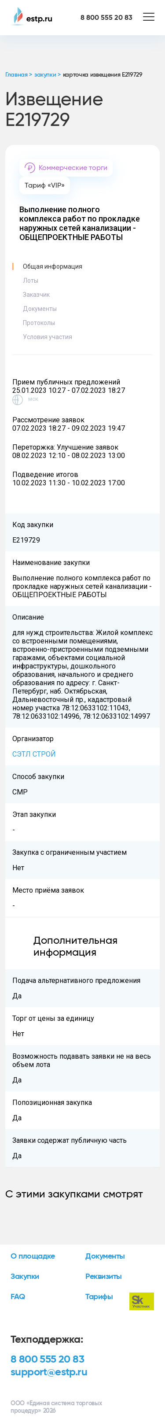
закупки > (47, 75)
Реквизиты (103, 1277)
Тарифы (99, 1297)
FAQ (18, 1297)
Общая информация (52, 266)
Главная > (18, 75)
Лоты (30, 280)
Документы (40, 308)
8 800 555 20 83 (47, 1359)
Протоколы (39, 322)
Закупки (25, 1277)
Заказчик (36, 294)
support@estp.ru (49, 1372)
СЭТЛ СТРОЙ (34, 754)
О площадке (33, 1256)
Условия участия (47, 336)
